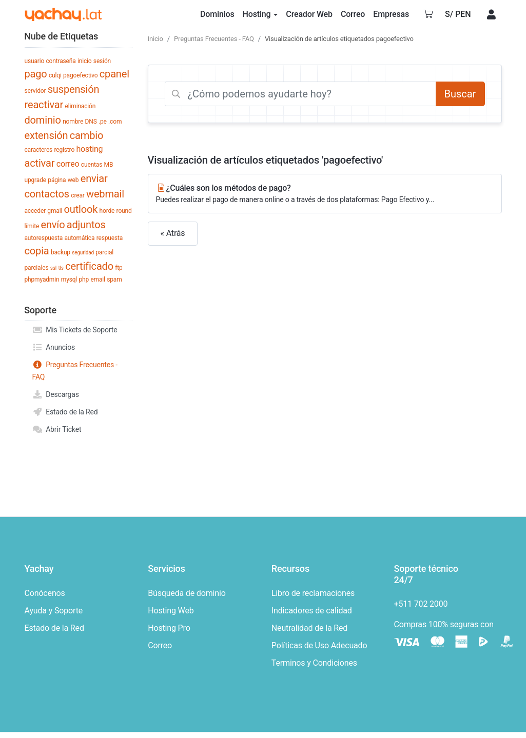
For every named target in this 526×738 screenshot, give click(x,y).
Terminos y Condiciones (314, 663)
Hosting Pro (169, 628)
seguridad (83, 252)
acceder (35, 210)
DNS (91, 121)
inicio (84, 61)
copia (37, 251)
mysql (69, 279)
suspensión (74, 89)
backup (60, 252)
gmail (54, 210)
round (124, 210)
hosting (89, 149)
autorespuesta (44, 238)
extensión (46, 135)
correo (68, 164)
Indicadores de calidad (311, 610)
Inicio (155, 39)
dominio (43, 120)
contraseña (61, 61)
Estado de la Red (65, 412)
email (97, 279)
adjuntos (86, 224)
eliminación (80, 106)
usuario (35, 61)
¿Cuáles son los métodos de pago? (325, 194)
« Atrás (173, 233)
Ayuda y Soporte (54, 610)
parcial (104, 252)
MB (108, 164)
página (57, 180)
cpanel (114, 74)
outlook (81, 209)
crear (77, 195)
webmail (105, 194)
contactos (47, 194)
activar (40, 163)
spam (114, 279)
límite (32, 226)
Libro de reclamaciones (313, 593)
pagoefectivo (80, 75)
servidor (35, 90)
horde (107, 210)
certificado (89, 266)
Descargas (55, 394)
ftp (118, 267)
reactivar (44, 104)
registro (64, 149)
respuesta (109, 238)
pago (36, 74)
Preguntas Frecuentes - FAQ (75, 369)
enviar (94, 178)
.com (115, 121)
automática (79, 238)
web (73, 180)
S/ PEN (458, 14)
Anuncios (53, 347)
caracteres (39, 149)
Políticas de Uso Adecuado (319, 645)
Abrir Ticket (57, 429)
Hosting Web (170, 610)
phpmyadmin (42, 279)
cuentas (91, 164)
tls (60, 268)
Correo (160, 645)
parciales (37, 267)
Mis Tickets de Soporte (75, 330)
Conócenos (45, 593)
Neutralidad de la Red (309, 628)
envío (53, 224)
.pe (103, 121)
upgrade (35, 180)
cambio (86, 135)
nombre (73, 121)
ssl (53, 268)
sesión (102, 61)
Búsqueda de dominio (187, 593)
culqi (55, 75)
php (84, 279)
